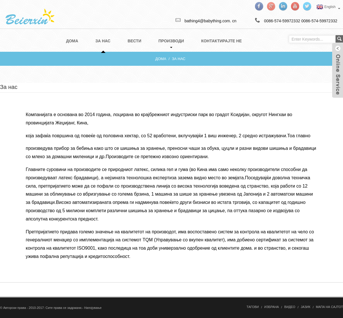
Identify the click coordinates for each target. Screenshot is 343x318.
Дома (160, 59)
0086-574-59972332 (319, 21)
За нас (178, 59)
